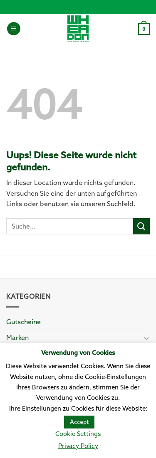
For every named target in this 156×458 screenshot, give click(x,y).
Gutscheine (23, 322)
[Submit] (141, 226)
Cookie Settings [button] (78, 434)
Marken (17, 337)
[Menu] (13, 29)
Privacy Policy (78, 446)
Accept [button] (79, 422)
